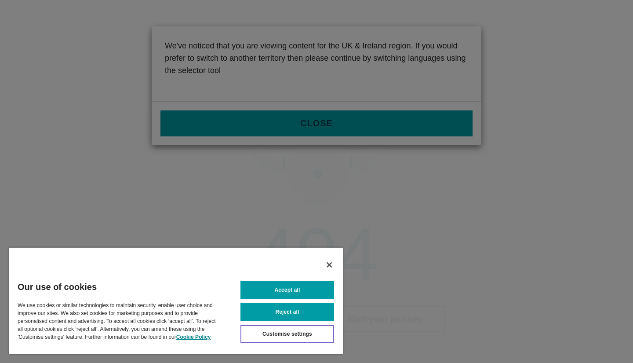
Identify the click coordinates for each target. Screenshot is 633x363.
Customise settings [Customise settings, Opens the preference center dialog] (287, 334)
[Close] (329, 265)
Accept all (287, 290)
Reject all (287, 312)
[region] (176, 300)
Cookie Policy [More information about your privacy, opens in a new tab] (193, 337)
